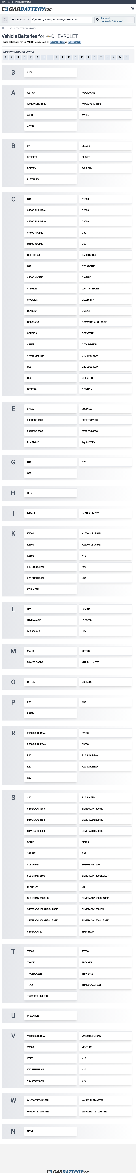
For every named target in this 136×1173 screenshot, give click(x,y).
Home (4, 2)
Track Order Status (23, 2)
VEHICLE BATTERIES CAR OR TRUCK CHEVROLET (24, 28)
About (10, 2)
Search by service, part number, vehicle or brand (55, 19)
